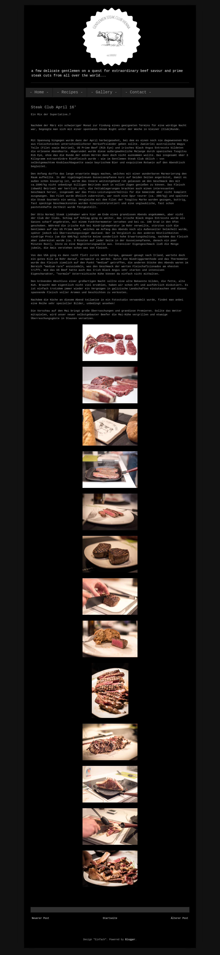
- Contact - (138, 92)
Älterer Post (179, 918)
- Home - (39, 92)
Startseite (110, 918)
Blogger (130, 939)
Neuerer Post (40, 918)
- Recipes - (70, 92)
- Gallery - (104, 92)
